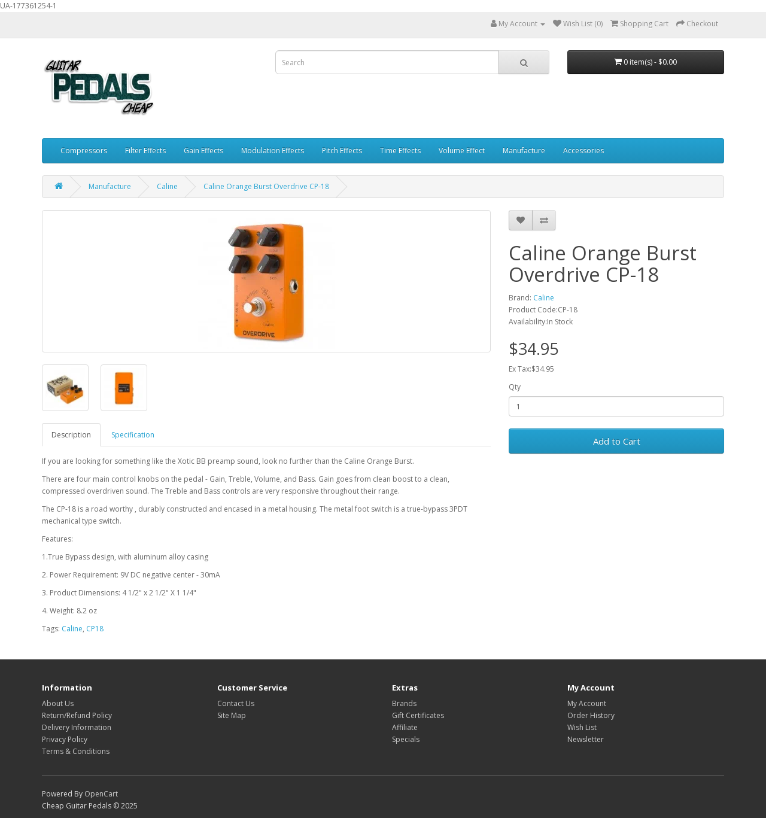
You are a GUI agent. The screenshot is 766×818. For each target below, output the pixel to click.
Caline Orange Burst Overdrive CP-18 (266, 186)
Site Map (231, 715)
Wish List (582, 727)
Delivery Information (76, 727)
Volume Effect (462, 150)
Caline (167, 186)
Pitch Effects (342, 150)
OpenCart (101, 794)
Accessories (583, 150)
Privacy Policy (64, 739)
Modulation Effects (272, 150)
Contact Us (235, 703)
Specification (132, 435)
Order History (591, 715)
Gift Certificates (418, 715)
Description (71, 435)
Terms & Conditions (76, 751)
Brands (404, 703)
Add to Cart (616, 441)
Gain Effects (203, 150)
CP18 (95, 629)
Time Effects (400, 150)
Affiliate (405, 727)
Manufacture (524, 150)
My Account (586, 703)
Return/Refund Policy (77, 715)
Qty (515, 387)
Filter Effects (145, 150)
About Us (58, 703)
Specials (406, 739)
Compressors (83, 150)
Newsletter (585, 739)
